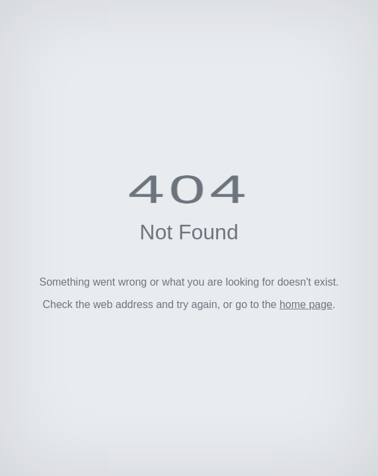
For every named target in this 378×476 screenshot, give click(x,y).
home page (306, 304)
